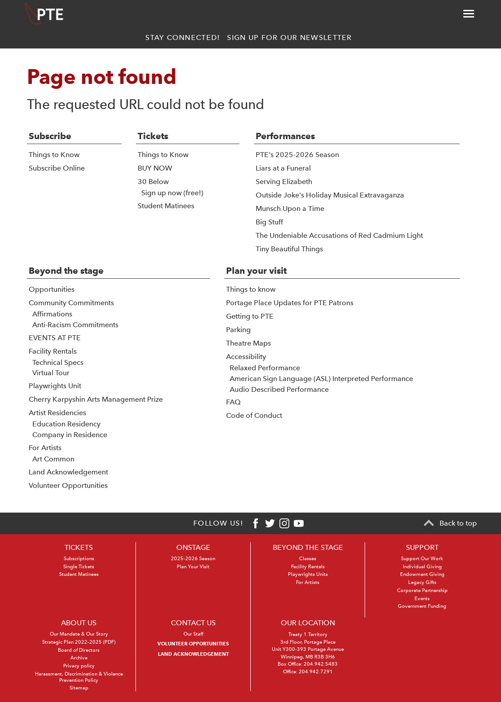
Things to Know (54, 154)
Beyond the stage (66, 270)
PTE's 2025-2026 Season (297, 154)
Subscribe (50, 136)
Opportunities (51, 289)
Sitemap (79, 688)
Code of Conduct (254, 415)
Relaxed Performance (265, 368)
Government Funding (422, 606)
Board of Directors (79, 650)
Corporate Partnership (422, 590)
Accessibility (246, 356)
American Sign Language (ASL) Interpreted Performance (321, 378)
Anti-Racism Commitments (75, 324)
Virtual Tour (51, 373)
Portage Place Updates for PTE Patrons (289, 302)
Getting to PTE (250, 316)
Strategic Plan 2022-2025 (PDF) (78, 642)
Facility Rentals (53, 351)
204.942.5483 (321, 664)
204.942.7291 (316, 672)
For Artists (45, 447)
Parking (238, 329)
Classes (307, 559)
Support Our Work (422, 559)
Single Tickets (78, 567)
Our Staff (193, 634)
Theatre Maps (248, 343)
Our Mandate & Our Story (79, 634)
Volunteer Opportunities (68, 485)
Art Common (53, 459)
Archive (78, 658)
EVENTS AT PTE (55, 337)
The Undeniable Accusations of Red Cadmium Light (339, 235)
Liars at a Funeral (283, 168)
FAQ (233, 402)
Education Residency (66, 424)
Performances (285, 136)
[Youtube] (298, 523)
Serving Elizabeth (284, 181)
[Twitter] (270, 523)
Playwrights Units (308, 574)
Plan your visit (256, 270)
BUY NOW (155, 168)
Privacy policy (79, 666)
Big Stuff (269, 222)
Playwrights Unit (55, 386)
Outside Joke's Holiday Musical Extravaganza (330, 195)
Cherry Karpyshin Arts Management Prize (96, 399)
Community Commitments (71, 302)
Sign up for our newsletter (289, 37)
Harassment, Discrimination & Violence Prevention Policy (79, 677)
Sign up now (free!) (172, 193)
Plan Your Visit (193, 567)
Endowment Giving (422, 574)
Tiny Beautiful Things (289, 249)
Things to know (250, 289)
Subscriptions (79, 559)
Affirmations (52, 314)
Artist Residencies (57, 412)
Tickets (153, 136)
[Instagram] (284, 523)
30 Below (153, 181)
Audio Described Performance (279, 389)
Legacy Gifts (422, 582)
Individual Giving (422, 567)
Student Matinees (166, 206)
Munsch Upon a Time (290, 208)
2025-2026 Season (193, 559)
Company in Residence (69, 434)
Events (422, 598)
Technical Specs (57, 362)
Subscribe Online (57, 168)
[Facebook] (255, 523)
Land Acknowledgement (68, 472)
